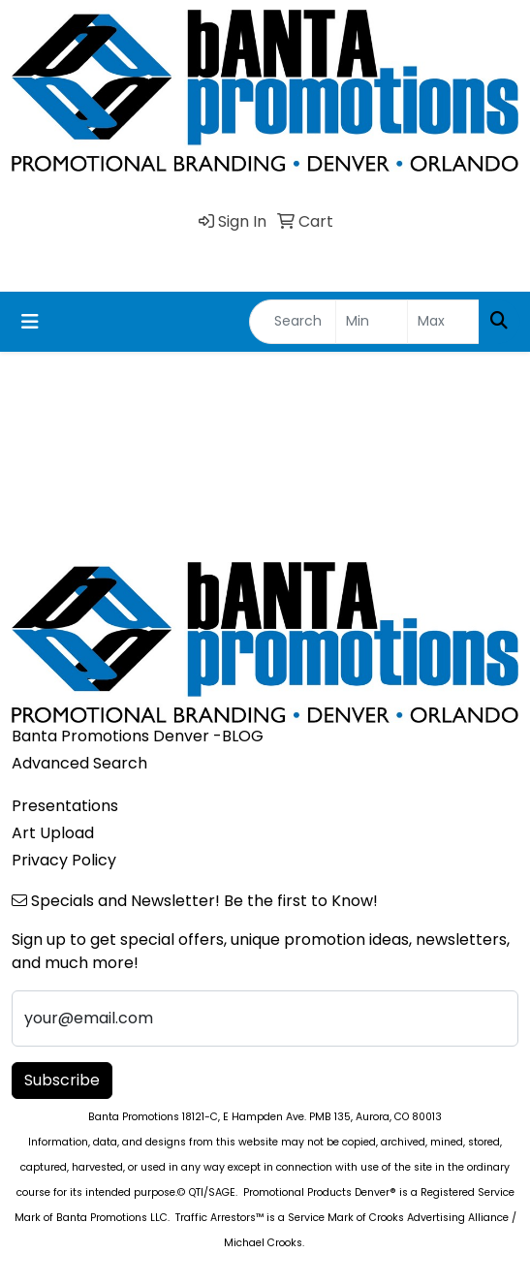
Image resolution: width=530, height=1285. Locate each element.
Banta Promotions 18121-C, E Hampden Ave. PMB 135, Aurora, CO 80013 (265, 1117)
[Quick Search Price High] (443, 321)
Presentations (65, 806)
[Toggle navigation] (30, 321)
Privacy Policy (64, 860)
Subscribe (62, 1080)
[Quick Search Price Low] (371, 321)
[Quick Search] (292, 321)
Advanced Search (79, 763)
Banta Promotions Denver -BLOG (138, 736)
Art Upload (53, 833)
